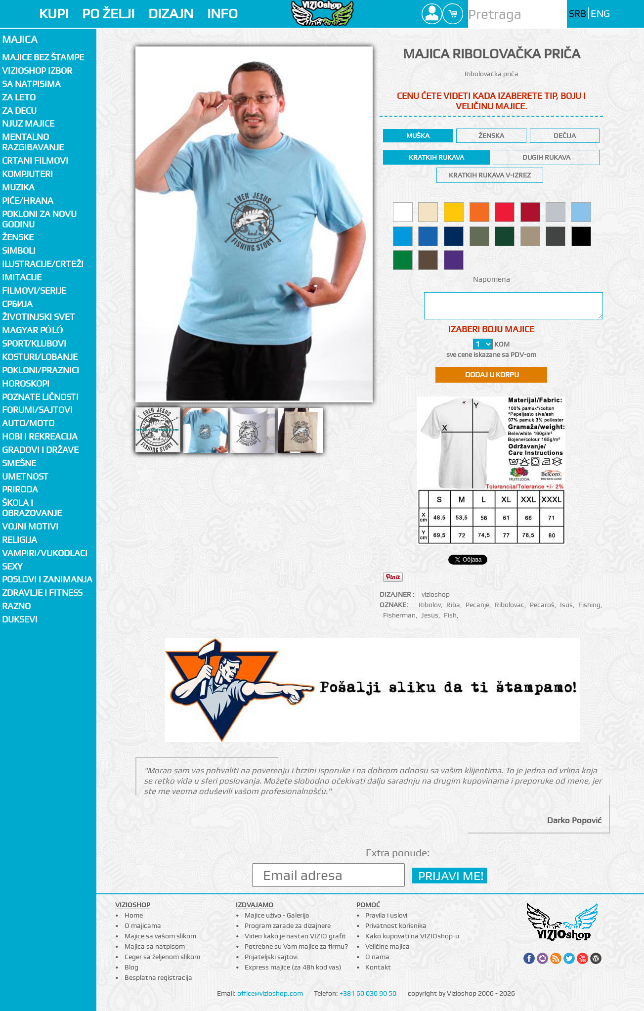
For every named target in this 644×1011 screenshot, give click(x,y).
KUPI (53, 13)
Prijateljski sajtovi (271, 957)
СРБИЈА (17, 304)
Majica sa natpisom (155, 946)
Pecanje (477, 605)
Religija (19, 539)
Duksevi (20, 619)
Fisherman (399, 615)
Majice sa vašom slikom (160, 936)
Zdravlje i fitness (42, 592)
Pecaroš (542, 605)
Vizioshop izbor (37, 70)
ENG (600, 13)
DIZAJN (170, 13)
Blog (131, 967)
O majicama (143, 925)
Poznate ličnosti (40, 397)
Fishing (589, 605)
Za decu (19, 110)
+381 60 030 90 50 (368, 993)
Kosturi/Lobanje (40, 357)
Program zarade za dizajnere (288, 925)
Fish (450, 615)
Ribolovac (509, 605)
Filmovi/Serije (34, 290)
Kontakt (378, 967)
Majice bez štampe (43, 57)
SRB (577, 13)
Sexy (12, 566)
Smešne (19, 463)
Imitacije (22, 277)
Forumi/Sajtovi (37, 409)
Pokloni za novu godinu (39, 219)
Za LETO (19, 97)
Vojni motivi (30, 526)
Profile (432, 13)
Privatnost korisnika (396, 925)
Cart (452, 13)
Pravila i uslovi (386, 915)
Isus (566, 605)
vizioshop (436, 594)
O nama (377, 957)
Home (134, 915)
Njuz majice (28, 123)
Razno (16, 606)
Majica (20, 39)
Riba (453, 605)
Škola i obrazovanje (32, 507)
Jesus (429, 615)
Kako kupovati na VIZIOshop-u (412, 936)
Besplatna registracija (158, 977)
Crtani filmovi (35, 160)
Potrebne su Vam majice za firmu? (296, 946)
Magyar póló (32, 330)
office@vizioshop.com (270, 993)
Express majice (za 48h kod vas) (293, 967)
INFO (222, 13)
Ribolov (430, 605)
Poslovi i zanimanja (47, 579)
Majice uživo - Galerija (277, 915)
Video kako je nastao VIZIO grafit (295, 936)
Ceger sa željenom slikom (162, 957)
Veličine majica (387, 946)
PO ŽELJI (108, 13)
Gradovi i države (40, 449)
